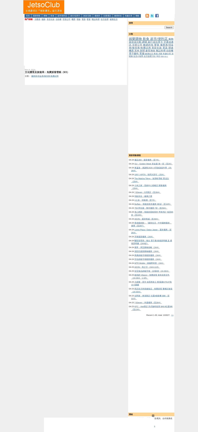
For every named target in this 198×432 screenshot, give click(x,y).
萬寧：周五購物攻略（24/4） (147, 247)
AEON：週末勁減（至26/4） (147, 219)
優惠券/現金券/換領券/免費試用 (151, 46)
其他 (137, 50)
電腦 (142, 53)
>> (172, 315)
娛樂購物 (136, 38)
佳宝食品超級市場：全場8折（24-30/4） (152, 271)
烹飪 (154, 56)
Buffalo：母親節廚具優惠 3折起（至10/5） (152, 204)
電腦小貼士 (164, 56)
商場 (156, 54)
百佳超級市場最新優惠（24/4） (148, 259)
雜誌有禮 (96, 19)
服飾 (43, 19)
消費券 (37, 19)
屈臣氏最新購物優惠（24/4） (147, 251)
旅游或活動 (135, 42)
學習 (158, 56)
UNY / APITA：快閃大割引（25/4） (149, 174)
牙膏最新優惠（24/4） (144, 237)
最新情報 (36, 16)
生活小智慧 (138, 56)
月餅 (160, 54)
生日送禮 (104, 19)
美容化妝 (51, 19)
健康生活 (114, 19)
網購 (145, 42)
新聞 (143, 50)
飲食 (52, 16)
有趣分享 (128, 16)
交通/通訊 (107, 16)
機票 (73, 19)
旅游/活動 (87, 16)
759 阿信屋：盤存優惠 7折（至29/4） (150, 208)
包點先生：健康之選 (143, 196)
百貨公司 (66, 19)
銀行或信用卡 (156, 42)
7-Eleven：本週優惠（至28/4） (148, 302)
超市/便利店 (62, 16)
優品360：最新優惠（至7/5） (147, 160)
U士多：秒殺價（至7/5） (145, 200)
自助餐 (59, 19)
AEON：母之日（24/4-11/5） (147, 267)
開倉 (79, 19)
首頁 (28, 16)
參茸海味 (150, 50)
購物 (45, 16)
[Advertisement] (120, 7)
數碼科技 (118, 16)
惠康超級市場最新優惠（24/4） (148, 255)
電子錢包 (134, 53)
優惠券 (97, 16)
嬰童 (89, 19)
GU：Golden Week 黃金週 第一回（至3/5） (153, 164)
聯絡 (137, 16)
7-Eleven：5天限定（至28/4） (147, 192)
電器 (84, 19)
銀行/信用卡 (75, 16)
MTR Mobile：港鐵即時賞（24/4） (149, 263)
